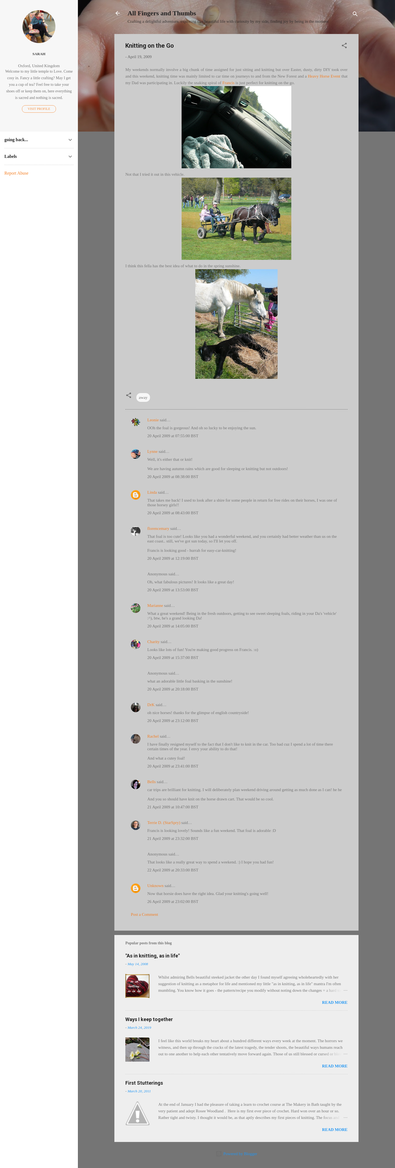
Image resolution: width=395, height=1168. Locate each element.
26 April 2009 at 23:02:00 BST (172, 901)
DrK (151, 705)
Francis (228, 83)
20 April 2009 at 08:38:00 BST (172, 476)
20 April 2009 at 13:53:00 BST (172, 590)
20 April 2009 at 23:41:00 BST (172, 766)
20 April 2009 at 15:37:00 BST (172, 657)
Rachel (153, 736)
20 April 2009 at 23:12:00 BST (172, 720)
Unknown (155, 885)
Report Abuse (16, 173)
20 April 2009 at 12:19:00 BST (172, 558)
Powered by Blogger (236, 1154)
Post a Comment (144, 914)
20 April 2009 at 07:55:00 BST (172, 436)
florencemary (158, 528)
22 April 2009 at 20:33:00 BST (172, 870)
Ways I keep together (149, 1019)
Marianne (155, 605)
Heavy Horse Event (324, 76)
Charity (153, 642)
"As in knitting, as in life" (152, 956)
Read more (335, 1002)
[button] (344, 46)
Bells (151, 782)
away (143, 397)
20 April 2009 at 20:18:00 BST (172, 689)
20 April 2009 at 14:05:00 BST (172, 626)
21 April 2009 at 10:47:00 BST (172, 807)
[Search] (355, 15)
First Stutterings (144, 1083)
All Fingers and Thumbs (162, 13)
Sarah (38, 54)
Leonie (153, 420)
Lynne (152, 451)
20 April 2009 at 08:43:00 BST (172, 513)
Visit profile (39, 109)
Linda (152, 492)
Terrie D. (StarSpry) (163, 822)
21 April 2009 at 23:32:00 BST (172, 838)
